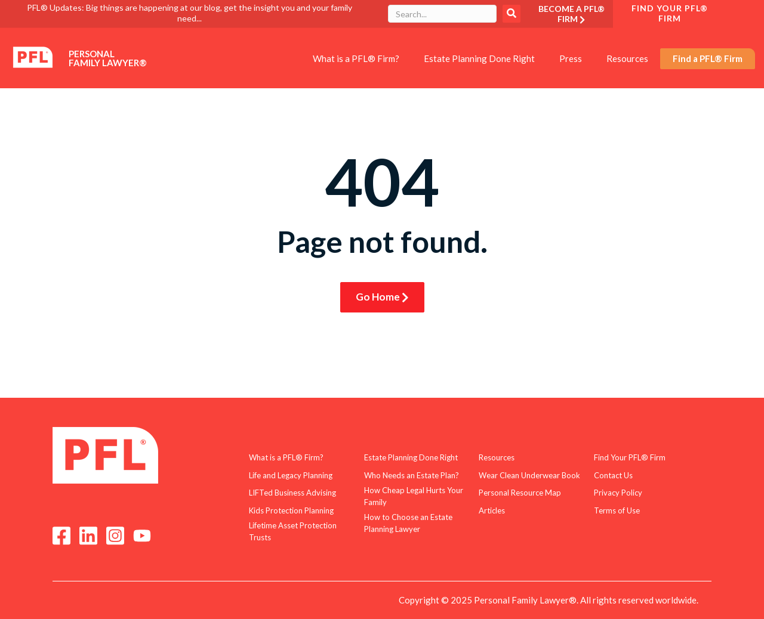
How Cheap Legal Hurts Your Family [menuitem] (413, 496)
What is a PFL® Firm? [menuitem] (356, 58)
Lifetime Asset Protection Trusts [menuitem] (293, 531)
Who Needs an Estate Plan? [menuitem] (411, 475)
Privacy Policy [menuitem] (618, 492)
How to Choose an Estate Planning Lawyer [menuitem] (408, 523)
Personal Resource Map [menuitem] (520, 492)
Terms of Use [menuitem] (617, 510)
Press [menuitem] (570, 58)
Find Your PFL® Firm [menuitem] (630, 457)
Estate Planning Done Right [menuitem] (479, 58)
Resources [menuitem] (627, 58)
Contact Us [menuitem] (613, 475)
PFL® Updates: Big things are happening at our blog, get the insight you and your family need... (189, 12)
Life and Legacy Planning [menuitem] (290, 475)
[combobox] (442, 14)
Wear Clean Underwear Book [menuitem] (529, 475)
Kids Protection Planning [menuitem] (291, 510)
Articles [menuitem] (492, 510)
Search (511, 14)
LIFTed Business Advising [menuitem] (292, 492)
